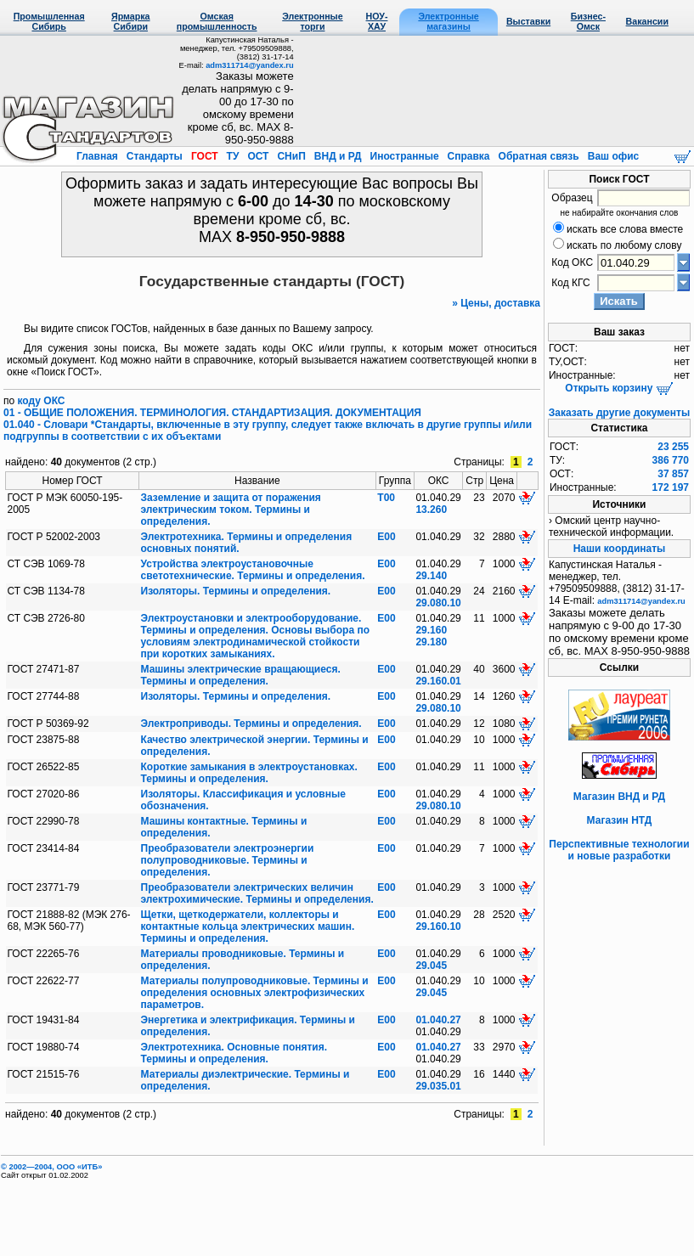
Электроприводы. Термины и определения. (251, 723)
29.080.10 (437, 603)
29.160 (431, 630)
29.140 (431, 576)
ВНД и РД (337, 156)
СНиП (291, 156)
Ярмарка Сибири (130, 21)
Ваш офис (611, 156)
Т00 (386, 498)
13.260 (431, 509)
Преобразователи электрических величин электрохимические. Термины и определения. (257, 893)
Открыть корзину (619, 388)
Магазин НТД (619, 820)
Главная (98, 156)
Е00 (386, 537)
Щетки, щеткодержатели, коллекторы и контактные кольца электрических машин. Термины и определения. (248, 926)
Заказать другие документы (619, 413)
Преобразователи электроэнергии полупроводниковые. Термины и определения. (227, 860)
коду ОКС (41, 401)
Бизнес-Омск (588, 21)
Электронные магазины (448, 21)
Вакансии (647, 21)
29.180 (431, 642)
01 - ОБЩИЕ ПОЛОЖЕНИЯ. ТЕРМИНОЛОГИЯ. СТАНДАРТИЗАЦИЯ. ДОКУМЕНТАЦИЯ (212, 413)
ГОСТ (205, 156)
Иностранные (404, 156)
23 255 (673, 447)
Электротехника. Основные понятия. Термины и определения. (234, 1053)
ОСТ (258, 156)
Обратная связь (538, 156)
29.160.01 (437, 681)
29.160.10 (437, 926)
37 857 (673, 474)
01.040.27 (437, 1020)
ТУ (232, 156)
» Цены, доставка (496, 303)
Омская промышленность (217, 21)
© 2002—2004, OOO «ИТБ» (51, 1167)
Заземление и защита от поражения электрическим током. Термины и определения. (231, 509)
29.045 (431, 966)
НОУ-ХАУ (377, 21)
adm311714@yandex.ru (249, 65)
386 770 (670, 460)
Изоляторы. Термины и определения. (236, 591)
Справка (468, 156)
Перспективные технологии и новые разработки (619, 850)
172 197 (670, 487)
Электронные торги (312, 21)
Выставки (528, 21)
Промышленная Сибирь (49, 21)
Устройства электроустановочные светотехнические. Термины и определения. (253, 570)
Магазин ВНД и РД (619, 797)
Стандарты (154, 156)
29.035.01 (437, 1086)
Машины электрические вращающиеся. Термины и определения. (241, 675)
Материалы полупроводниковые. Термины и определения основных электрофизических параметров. (255, 993)
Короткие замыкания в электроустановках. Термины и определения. (249, 773)
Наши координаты (619, 549)
